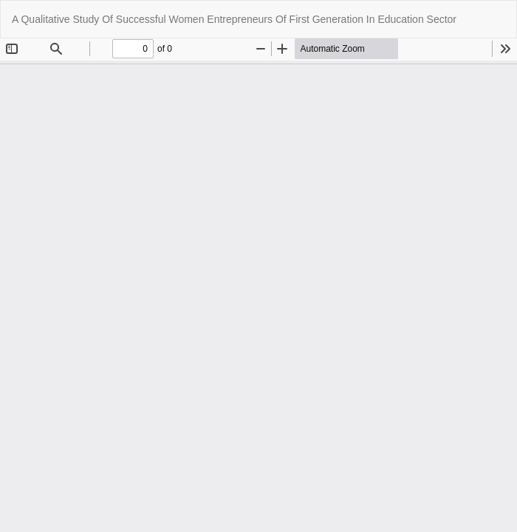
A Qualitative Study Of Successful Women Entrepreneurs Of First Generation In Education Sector (234, 19)
